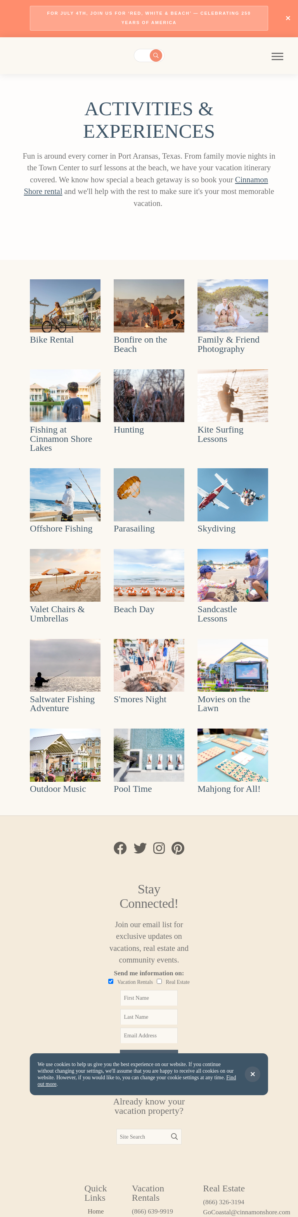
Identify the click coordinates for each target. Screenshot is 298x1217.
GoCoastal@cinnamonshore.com (232, 1212)
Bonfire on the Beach (140, 344)
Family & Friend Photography (229, 344)
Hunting (129, 429)
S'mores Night (140, 699)
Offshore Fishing (61, 528)
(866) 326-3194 (223, 1202)
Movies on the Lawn (224, 703)
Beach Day (134, 609)
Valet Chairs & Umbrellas (57, 613)
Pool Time (133, 789)
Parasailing (134, 528)
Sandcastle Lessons (217, 613)
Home (96, 1211)
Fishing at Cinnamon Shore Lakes (61, 438)
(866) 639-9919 (152, 1211)
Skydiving (217, 528)
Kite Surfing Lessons (220, 434)
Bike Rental (52, 339)
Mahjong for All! (229, 789)
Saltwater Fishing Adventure (62, 703)
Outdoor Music (58, 789)
